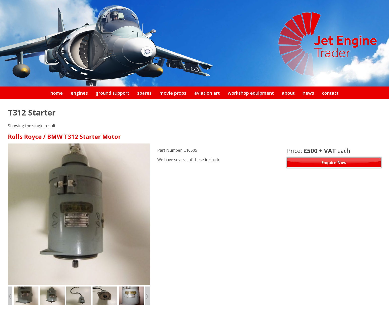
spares (144, 93)
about (288, 93)
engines (79, 93)
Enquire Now (334, 162)
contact (330, 93)
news (308, 93)
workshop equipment (251, 93)
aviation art (207, 93)
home (56, 93)
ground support (112, 93)
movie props (173, 93)
